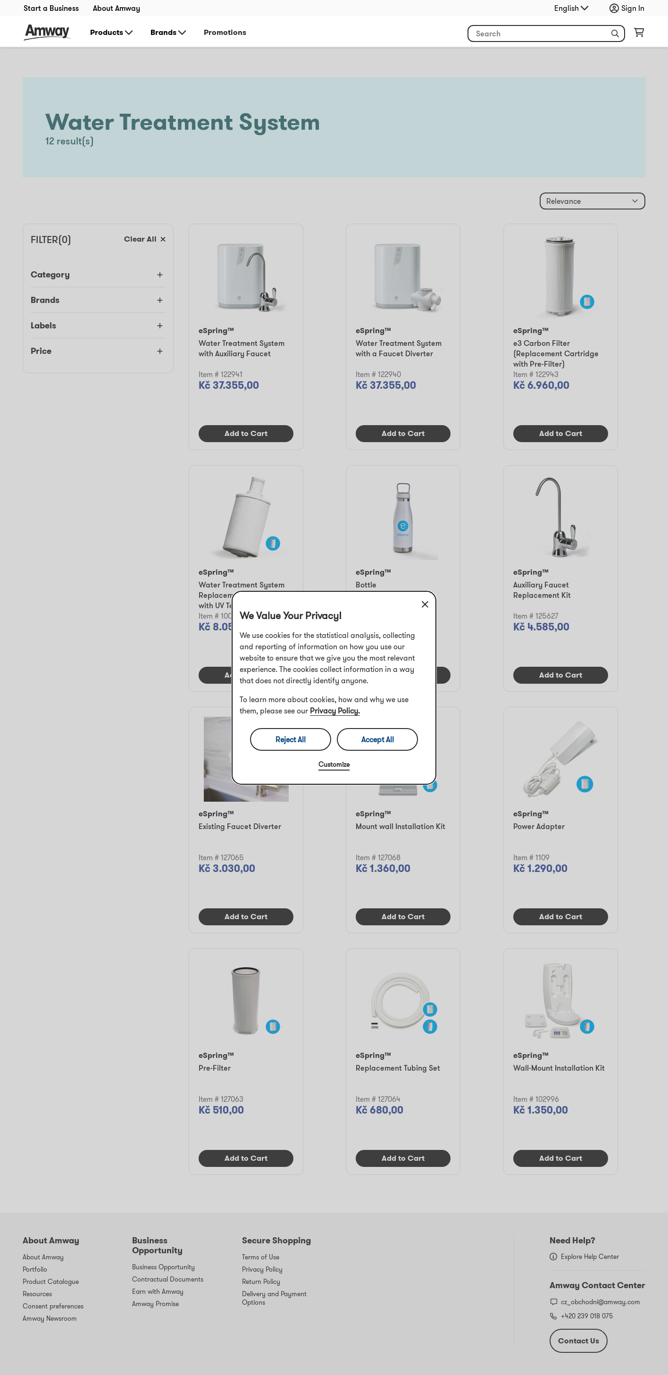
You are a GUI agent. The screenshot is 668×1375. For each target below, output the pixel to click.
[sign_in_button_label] (629, 8)
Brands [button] (169, 32)
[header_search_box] (546, 33)
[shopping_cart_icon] (639, 34)
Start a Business (51, 8)
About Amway (116, 8)
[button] (615, 33)
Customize (334, 764)
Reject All (291, 739)
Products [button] (112, 32)
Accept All (377, 739)
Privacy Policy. (335, 710)
